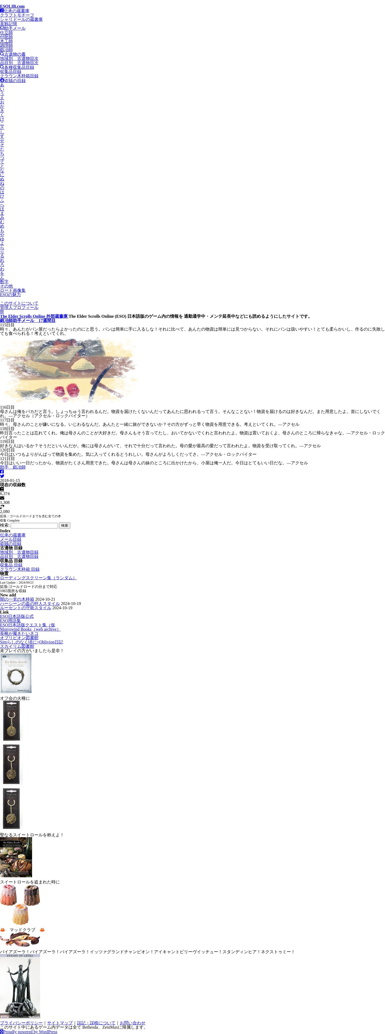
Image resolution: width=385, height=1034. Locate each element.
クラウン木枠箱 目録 (20, 569)
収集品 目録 (11, 565)
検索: (5, 525)
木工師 (6, 41)
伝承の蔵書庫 (14, 11)
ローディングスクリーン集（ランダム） (38, 578)
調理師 (6, 45)
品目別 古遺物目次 (19, 62)
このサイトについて (19, 303)
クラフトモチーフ (17, 15)
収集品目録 (10, 71)
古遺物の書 (13, 54)
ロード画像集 (13, 290)
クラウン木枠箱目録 (19, 76)
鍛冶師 (6, 49)
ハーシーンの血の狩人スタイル (30, 603)
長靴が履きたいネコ (19, 633)
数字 (4, 281)
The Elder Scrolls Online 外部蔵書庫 (34, 316)
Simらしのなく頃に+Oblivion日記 (31, 642)
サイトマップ (60, 1023)
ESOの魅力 (10, 294)
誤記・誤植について (96, 1023)
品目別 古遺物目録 (19, 556)
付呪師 (6, 37)
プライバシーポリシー (21, 1023)
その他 (6, 286)
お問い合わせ (132, 1023)
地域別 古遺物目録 (19, 552)
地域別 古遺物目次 (19, 58)
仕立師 (6, 32)
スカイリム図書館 (17, 646)
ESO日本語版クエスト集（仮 (27, 625)
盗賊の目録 (13, 80)
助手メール (13, 28)
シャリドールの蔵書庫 (21, 19)
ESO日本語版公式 (17, 616)
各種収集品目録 (17, 67)
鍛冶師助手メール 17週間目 (28, 320)
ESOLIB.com (12, 6)
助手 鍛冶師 (13, 467)
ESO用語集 (10, 620)
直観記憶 (8, 23)
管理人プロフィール (19, 307)
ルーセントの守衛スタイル (25, 608)
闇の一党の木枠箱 (17, 599)
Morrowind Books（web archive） (30, 629)
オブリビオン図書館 (19, 637)
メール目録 (10, 539)
